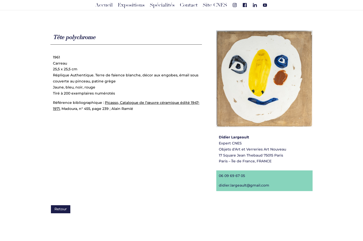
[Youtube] (265, 5)
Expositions (131, 5)
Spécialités (162, 5)
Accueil (104, 5)
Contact (189, 5)
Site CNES (215, 5)
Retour (60, 209)
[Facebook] (245, 5)
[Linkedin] (255, 5)
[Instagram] (235, 5)
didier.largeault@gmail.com (244, 185)
